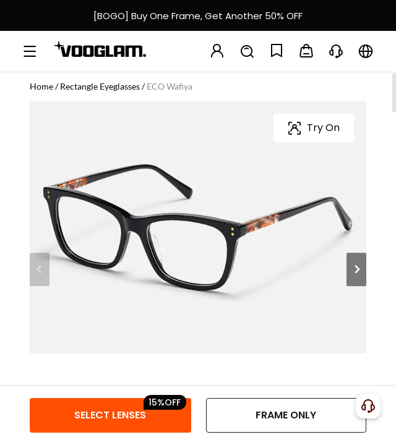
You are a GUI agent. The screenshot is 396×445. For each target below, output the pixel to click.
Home (41, 86)
